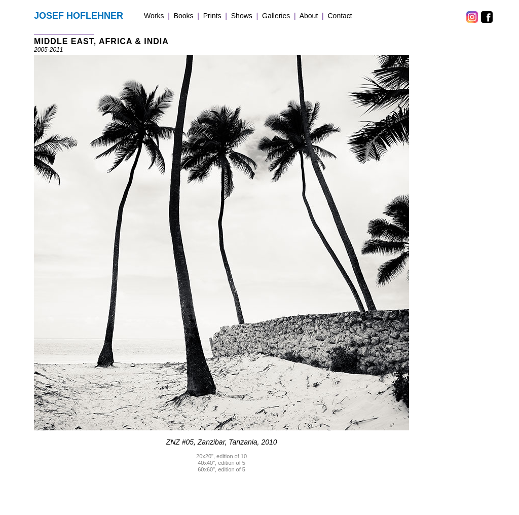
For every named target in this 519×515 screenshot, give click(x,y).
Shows (241, 16)
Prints (212, 16)
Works (154, 16)
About (309, 16)
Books (184, 16)
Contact (340, 16)
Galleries (276, 16)
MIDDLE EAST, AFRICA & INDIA (101, 41)
